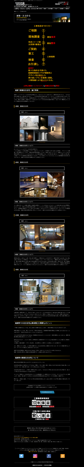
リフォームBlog (58, 450)
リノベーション (53, 448)
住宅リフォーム (28, 448)
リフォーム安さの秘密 (27, 450)
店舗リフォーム (46, 448)
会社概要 (35, 450)
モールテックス (51, 450)
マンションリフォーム (36, 448)
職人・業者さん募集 (42, 450)
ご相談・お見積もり (51, 451)
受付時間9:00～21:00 (37, 451)
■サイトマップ (68, 6)
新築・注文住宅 (19, 450)
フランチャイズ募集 (47, 465)
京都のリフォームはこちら (37, 465)
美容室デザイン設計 (62, 448)
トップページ (21, 448)
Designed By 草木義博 (42, 198)
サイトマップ (65, 450)
